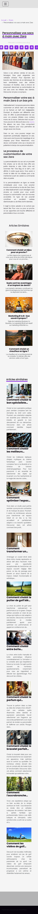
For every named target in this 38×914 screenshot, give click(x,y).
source (31, 122)
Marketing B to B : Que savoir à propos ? (19, 317)
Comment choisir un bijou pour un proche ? (19, 251)
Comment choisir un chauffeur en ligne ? (19, 350)
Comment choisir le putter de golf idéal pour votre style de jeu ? (19, 602)
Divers (11, 20)
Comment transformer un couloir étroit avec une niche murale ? (18, 553)
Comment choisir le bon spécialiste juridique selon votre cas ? (19, 404)
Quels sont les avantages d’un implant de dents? (19, 284)
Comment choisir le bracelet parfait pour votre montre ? (19, 750)
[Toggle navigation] (5, 4)
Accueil (3, 20)
